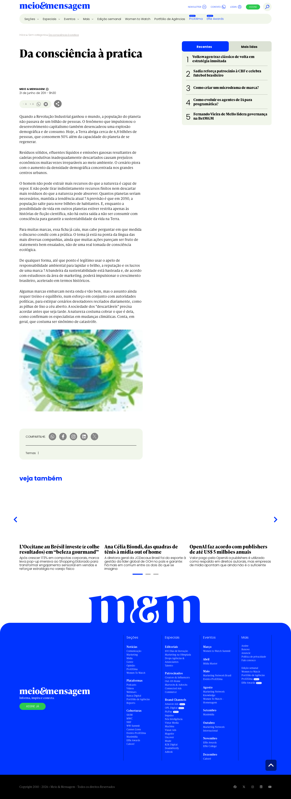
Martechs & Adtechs (176, 684)
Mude (168, 741)
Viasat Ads (170, 730)
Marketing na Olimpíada (178, 654)
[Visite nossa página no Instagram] (252, 787)
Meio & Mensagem (32, 89)
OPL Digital (171, 707)
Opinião (131, 665)
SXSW (130, 715)
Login (236, 7)
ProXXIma (196, 19)
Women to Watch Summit (217, 651)
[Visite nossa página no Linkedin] (261, 787)
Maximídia (132, 736)
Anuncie (245, 653)
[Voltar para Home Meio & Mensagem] (54, 7)
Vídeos (130, 688)
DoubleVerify (172, 748)
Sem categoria (37, 35)
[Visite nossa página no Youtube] (270, 787)
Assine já (32, 706)
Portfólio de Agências (169, 19)
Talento (169, 665)
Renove (245, 649)
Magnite (169, 733)
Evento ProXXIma (136, 733)
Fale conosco (248, 660)
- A (25, 104)
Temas (31, 453)
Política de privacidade (253, 656)
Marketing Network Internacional (214, 728)
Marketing (132, 654)
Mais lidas (249, 47)
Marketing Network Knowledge (214, 693)
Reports (131, 703)
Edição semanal (109, 19)
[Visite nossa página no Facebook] (235, 787)
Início (22, 35)
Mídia (130, 658)
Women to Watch (137, 19)
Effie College (210, 746)
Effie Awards (215, 19)
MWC (130, 718)
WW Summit (133, 725)
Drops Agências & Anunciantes (175, 660)
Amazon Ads (171, 704)
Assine (253, 6)
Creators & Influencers (177, 677)
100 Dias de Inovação (176, 651)
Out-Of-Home (172, 681)
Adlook (169, 752)
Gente (130, 662)
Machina (169, 726)
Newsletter (197, 7)
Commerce (171, 692)
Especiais (50, 19)
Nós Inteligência (173, 719)
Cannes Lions (134, 729)
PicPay (168, 711)
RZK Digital (171, 744)
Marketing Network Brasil (217, 675)
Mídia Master (210, 663)
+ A (32, 104)
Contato (218, 7)
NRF (129, 722)
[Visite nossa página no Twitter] (243, 787)
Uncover (169, 737)
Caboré (130, 744)
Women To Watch (136, 673)
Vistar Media (172, 722)
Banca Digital (134, 695)
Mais (87, 19)
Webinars (131, 692)
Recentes (204, 47)
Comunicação (134, 651)
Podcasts (131, 684)
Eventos (70, 19)
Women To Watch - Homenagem (213, 700)
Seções (30, 19)
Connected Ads (173, 688)
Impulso (169, 715)
